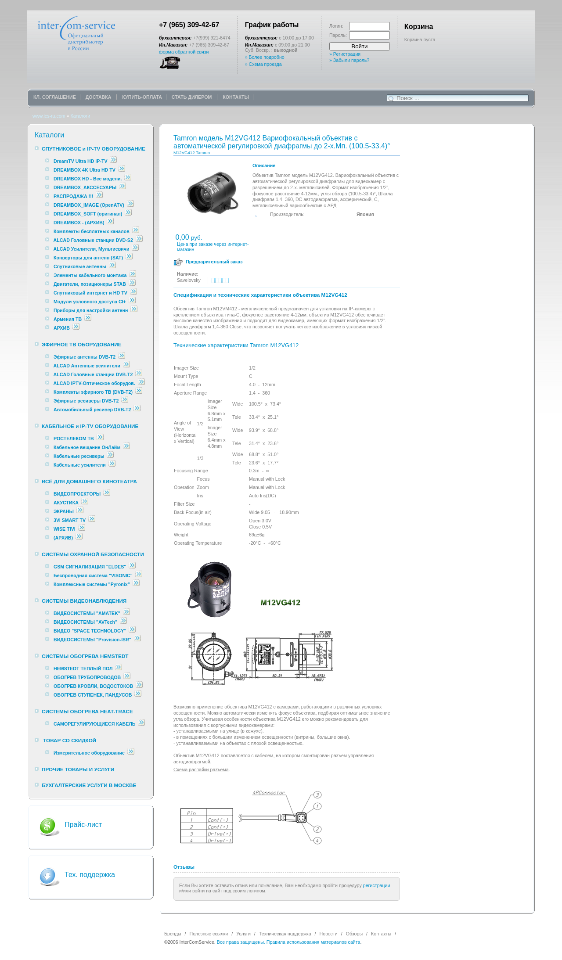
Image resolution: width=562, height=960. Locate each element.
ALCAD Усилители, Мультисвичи (92, 249)
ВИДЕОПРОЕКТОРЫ (77, 493)
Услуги (243, 933)
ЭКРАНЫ (64, 511)
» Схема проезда (263, 64)
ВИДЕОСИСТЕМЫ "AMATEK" (87, 613)
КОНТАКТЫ (236, 97)
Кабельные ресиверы (79, 456)
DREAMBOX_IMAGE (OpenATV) (89, 205)
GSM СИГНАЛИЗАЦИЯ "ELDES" (90, 566)
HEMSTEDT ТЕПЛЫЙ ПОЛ (83, 668)
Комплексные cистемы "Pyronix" (92, 584)
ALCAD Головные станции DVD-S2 (94, 240)
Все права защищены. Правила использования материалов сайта (288, 942)
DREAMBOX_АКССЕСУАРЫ (85, 187)
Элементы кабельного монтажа (90, 275)
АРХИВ (62, 328)
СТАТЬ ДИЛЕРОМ (192, 97)
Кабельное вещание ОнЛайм (87, 447)
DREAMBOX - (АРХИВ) (79, 222)
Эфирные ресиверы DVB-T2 (86, 400)
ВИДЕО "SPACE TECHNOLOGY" (90, 630)
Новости (329, 933)
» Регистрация (344, 54)
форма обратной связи (184, 51)
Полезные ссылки (209, 933)
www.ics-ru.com (48, 116)
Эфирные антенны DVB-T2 (84, 357)
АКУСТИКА (66, 502)
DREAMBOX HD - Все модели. (88, 178)
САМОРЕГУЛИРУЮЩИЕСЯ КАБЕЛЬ (95, 723)
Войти (359, 46)
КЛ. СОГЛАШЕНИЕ (54, 97)
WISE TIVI (65, 529)
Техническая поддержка (285, 933)
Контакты (381, 933)
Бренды (172, 933)
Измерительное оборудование (89, 752)
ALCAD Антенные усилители (88, 365)
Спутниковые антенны (81, 266)
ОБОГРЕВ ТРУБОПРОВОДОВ (87, 677)
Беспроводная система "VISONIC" (93, 575)
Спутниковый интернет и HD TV (90, 292)
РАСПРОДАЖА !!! (73, 196)
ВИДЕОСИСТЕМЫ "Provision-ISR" (92, 639)
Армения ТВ (68, 319)
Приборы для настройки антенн (91, 310)
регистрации (376, 885)
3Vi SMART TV (70, 520)
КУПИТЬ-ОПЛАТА (142, 97)
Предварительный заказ (214, 261)
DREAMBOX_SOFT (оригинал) (88, 213)
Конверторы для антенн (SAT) (88, 257)
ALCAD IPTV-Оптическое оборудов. (94, 383)
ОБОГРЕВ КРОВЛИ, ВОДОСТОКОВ (93, 686)
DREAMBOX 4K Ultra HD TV (85, 170)
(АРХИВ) (63, 537)
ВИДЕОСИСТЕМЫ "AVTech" (85, 622)
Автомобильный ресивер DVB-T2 (92, 409)
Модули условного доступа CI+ (90, 301)
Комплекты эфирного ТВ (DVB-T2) (93, 392)
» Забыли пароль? (349, 60)
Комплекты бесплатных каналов (92, 231)
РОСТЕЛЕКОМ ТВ (74, 438)
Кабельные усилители (80, 464)
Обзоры (354, 933)
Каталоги (80, 116)
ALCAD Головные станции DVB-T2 (94, 374)
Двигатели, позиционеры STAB (90, 284)
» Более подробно (265, 57)
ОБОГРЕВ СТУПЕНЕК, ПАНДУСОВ (93, 695)
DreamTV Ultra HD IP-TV (81, 161)
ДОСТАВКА (99, 97)
